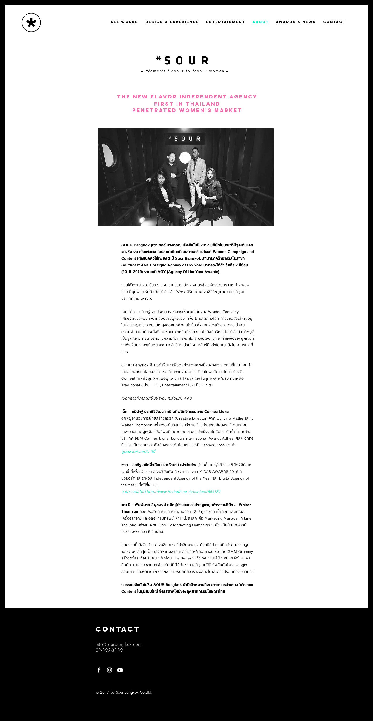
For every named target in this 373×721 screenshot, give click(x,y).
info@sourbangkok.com (119, 644)
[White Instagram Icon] (109, 670)
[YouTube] (120, 670)
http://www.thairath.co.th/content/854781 (184, 491)
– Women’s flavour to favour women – (185, 71)
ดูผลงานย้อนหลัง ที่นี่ (138, 451)
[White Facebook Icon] (99, 670)
